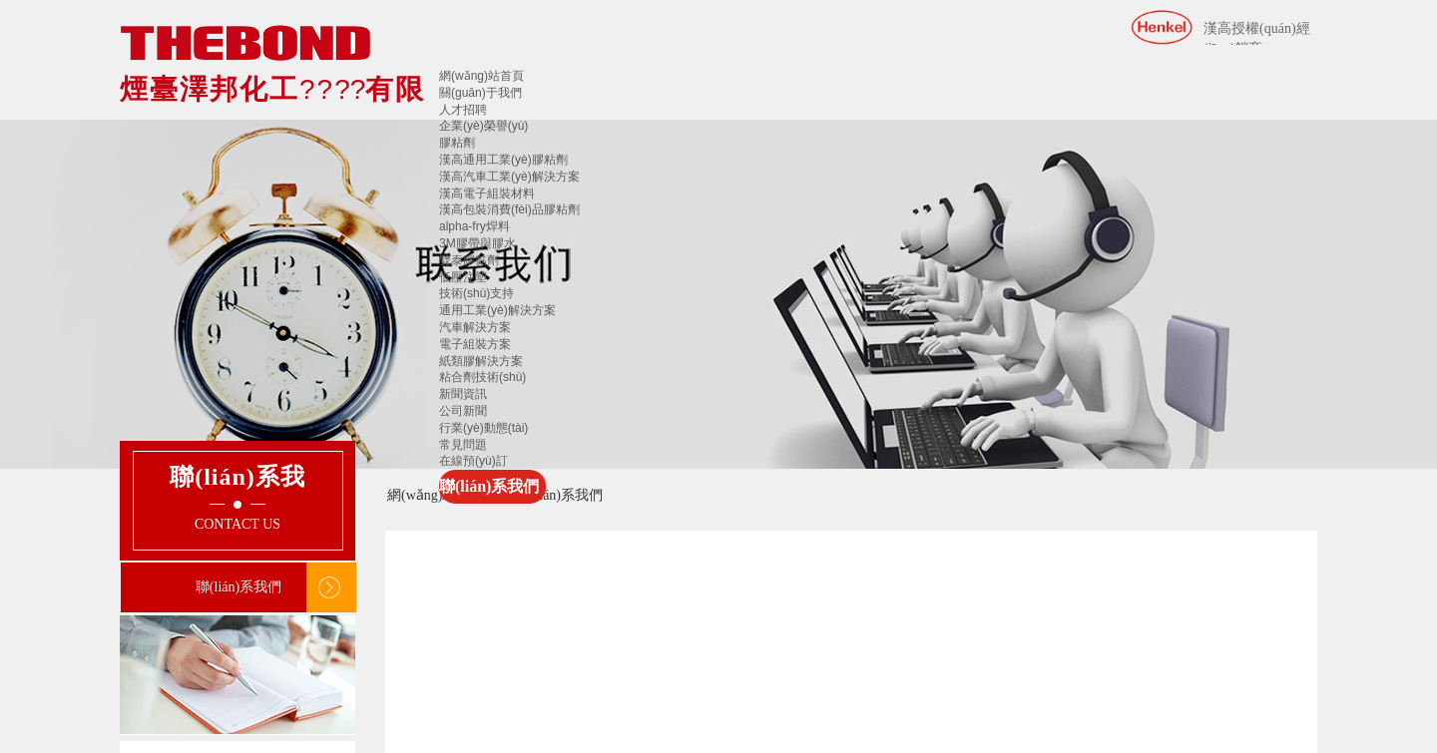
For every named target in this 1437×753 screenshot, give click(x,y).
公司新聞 (463, 411)
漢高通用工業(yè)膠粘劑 (503, 160)
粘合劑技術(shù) (482, 377)
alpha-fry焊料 (474, 226)
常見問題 (463, 445)
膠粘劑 (457, 143)
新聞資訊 (463, 394)
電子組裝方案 (475, 344)
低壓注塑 (463, 277)
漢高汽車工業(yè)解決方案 (509, 177)
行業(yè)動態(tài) (483, 428)
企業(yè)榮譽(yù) (483, 126)
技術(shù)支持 (476, 293)
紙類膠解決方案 (481, 361)
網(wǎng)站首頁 (481, 76)
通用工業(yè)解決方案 (497, 310)
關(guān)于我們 (480, 93)
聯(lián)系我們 (489, 486)
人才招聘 (463, 110)
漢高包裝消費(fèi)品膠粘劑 (509, 209)
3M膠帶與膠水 (477, 243)
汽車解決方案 (475, 327)
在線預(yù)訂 (473, 461)
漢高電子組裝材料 (487, 193)
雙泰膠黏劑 (469, 260)
